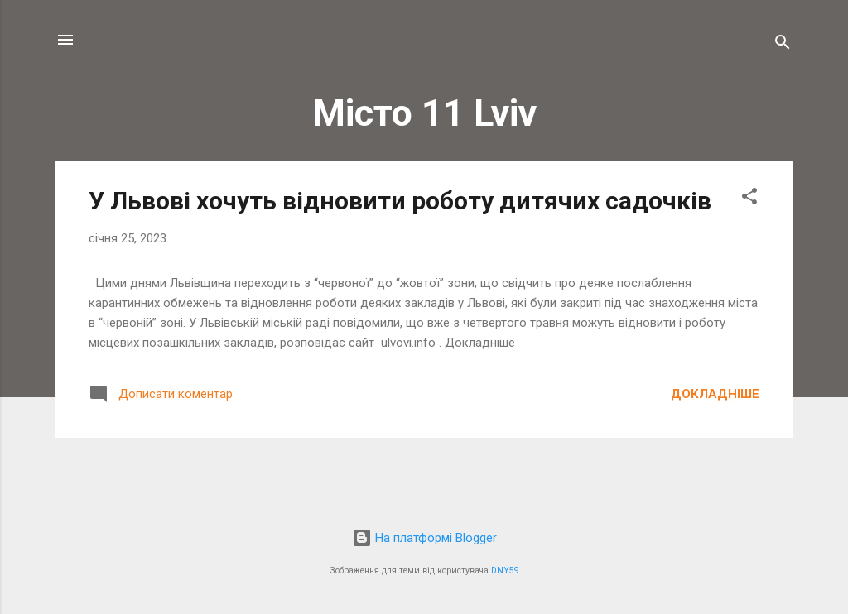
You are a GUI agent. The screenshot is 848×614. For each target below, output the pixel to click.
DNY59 (505, 570)
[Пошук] (783, 45)
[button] (749, 199)
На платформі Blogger (424, 537)
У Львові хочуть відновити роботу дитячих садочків (400, 200)
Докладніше (715, 393)
